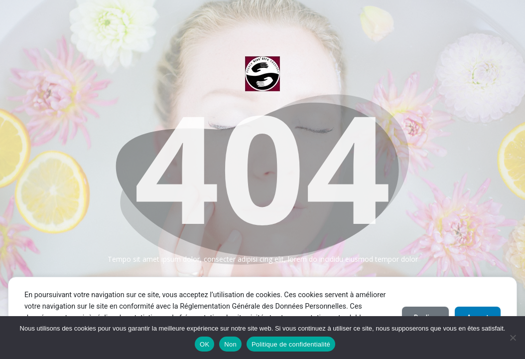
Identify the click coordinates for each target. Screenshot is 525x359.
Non (230, 344)
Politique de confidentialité (291, 344)
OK (204, 344)
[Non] (513, 338)
